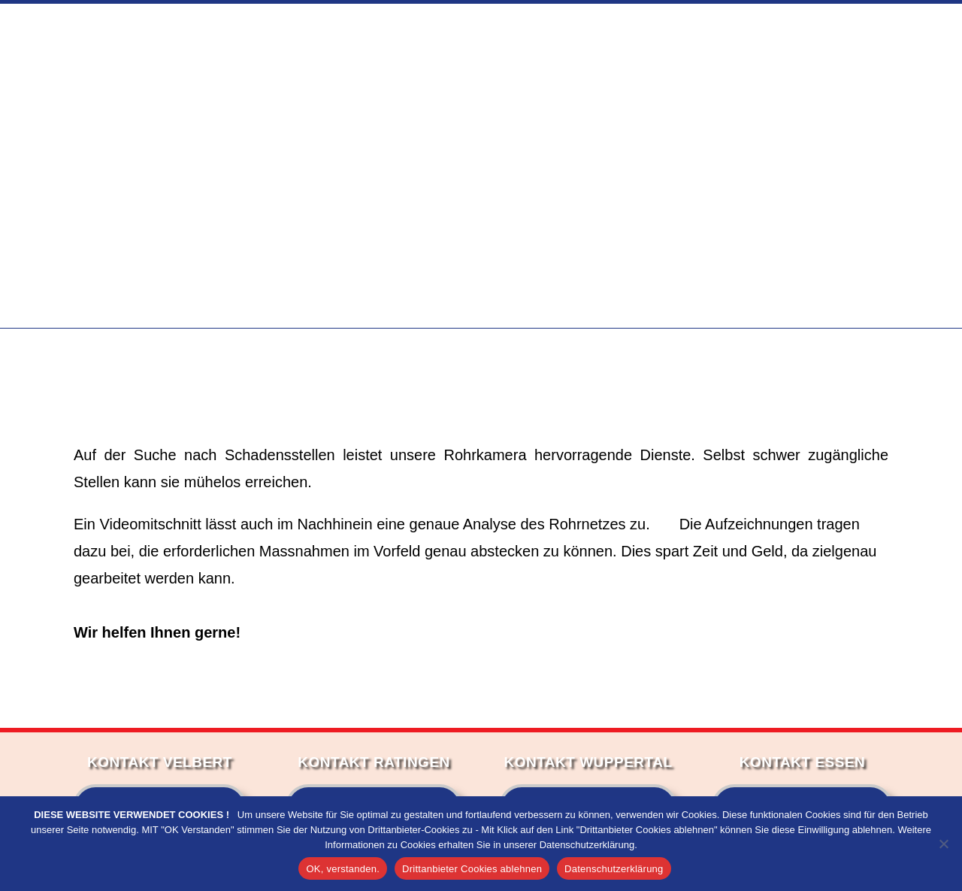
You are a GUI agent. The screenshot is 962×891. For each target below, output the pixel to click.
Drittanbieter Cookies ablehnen (472, 868)
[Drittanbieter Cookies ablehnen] (943, 843)
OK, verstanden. (343, 868)
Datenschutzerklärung (613, 868)
